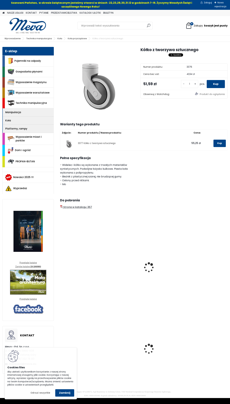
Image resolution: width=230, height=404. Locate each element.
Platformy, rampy (16, 128)
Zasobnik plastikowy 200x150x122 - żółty (75, 351)
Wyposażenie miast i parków (25, 138)
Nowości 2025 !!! (19, 177)
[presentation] (61, 263)
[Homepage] (3, 13)
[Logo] (24, 26)
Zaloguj (208, 2)
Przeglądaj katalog (28, 262)
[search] (148, 27)
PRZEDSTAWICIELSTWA (64, 12)
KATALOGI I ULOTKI (90, 12)
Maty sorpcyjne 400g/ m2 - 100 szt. (207, 347)
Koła (60, 38)
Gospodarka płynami (25, 72)
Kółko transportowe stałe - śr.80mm (121, 270)
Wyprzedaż (16, 188)
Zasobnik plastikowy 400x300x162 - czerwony (162, 351)
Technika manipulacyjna (39, 38)
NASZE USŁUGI (15, 12)
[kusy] (189, 84)
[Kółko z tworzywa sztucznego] (95, 82)
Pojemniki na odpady (24, 61)
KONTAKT (31, 12)
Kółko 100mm (70, 261)
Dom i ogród (19, 150)
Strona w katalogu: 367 (76, 207)
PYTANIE (44, 12)
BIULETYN (108, 12)
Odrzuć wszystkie (40, 392)
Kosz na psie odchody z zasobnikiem (119, 351)
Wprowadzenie (12, 38)
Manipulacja (13, 112)
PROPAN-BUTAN (21, 161)
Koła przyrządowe (77, 38)
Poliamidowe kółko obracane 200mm (159, 270)
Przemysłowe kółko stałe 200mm (205, 270)
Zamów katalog (28, 266)
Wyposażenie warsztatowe (28, 93)
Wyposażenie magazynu (27, 82)
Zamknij (64, 393)
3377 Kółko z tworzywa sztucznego (97, 143)
